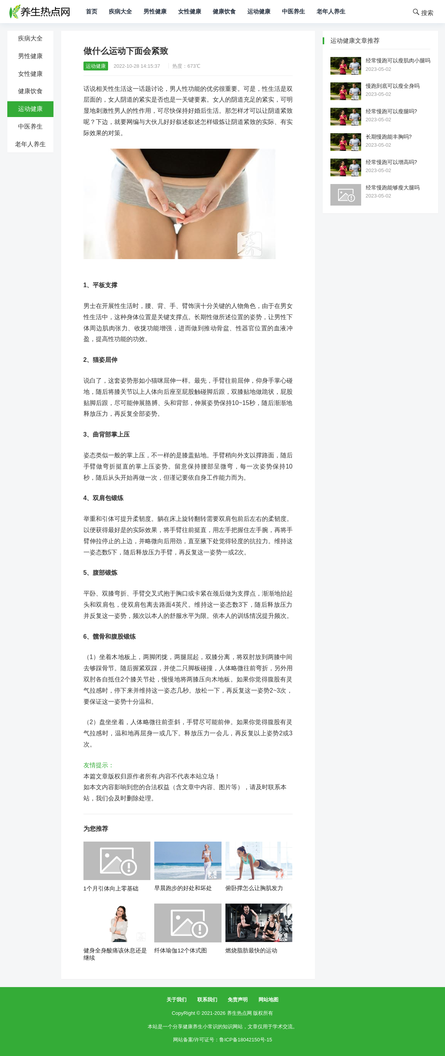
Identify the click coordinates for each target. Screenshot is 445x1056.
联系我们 (207, 999)
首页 (91, 11)
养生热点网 (239, 1013)
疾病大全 (120, 11)
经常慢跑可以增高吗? (391, 162)
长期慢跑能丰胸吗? (389, 137)
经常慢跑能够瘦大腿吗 (393, 187)
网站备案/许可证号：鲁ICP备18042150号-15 (222, 1040)
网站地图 (268, 999)
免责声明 (238, 999)
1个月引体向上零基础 (110, 888)
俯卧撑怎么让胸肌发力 (254, 888)
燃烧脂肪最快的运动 (251, 950)
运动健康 (258, 11)
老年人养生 (331, 11)
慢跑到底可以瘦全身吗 (393, 86)
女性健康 (189, 11)
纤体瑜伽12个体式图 (180, 950)
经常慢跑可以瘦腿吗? (391, 111)
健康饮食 (224, 11)
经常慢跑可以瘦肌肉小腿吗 (398, 60)
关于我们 (177, 999)
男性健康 (155, 11)
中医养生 (293, 11)
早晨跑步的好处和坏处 (183, 888)
